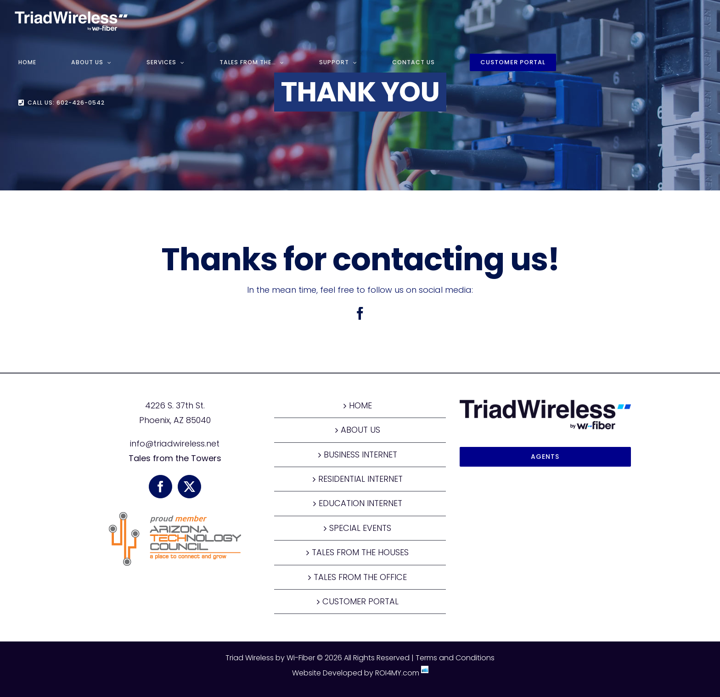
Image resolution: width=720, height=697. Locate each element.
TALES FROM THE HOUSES (360, 552)
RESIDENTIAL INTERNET (360, 479)
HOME (360, 405)
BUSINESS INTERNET (360, 454)
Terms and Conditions (455, 657)
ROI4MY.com (397, 673)
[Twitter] (189, 486)
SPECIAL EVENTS (360, 528)
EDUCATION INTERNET (360, 503)
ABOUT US (360, 429)
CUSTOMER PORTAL (360, 601)
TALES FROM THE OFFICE (360, 577)
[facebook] (360, 313)
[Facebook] (160, 486)
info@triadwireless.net (174, 443)
